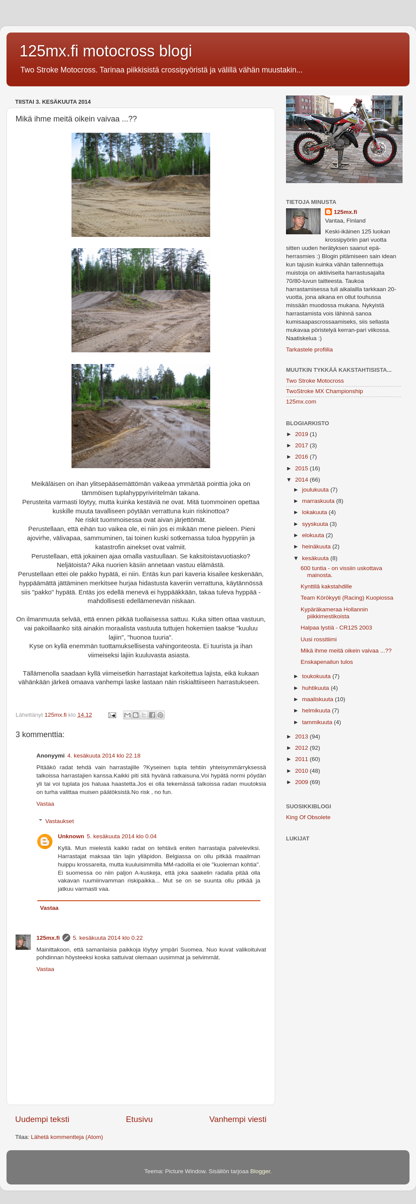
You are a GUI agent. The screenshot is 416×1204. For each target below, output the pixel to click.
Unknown (71, 836)
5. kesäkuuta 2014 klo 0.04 (121, 836)
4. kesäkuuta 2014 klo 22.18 (103, 755)
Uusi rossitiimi (319, 639)
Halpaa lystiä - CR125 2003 (336, 627)
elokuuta (314, 535)
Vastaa (45, 803)
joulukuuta (316, 489)
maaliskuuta (318, 699)
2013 (302, 736)
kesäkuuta (316, 558)
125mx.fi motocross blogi (106, 51)
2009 (302, 782)
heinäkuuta (317, 546)
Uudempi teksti (42, 1119)
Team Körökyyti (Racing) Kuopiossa (347, 597)
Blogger (260, 1171)
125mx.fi (48, 938)
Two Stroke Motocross (315, 380)
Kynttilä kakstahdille (326, 586)
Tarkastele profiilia (309, 349)
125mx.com (301, 401)
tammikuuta (318, 722)
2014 (302, 479)
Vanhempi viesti (237, 1119)
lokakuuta (315, 512)
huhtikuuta (316, 688)
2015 (302, 468)
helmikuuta (317, 710)
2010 (302, 771)
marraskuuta (319, 501)
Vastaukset (60, 821)
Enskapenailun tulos (327, 662)
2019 (302, 434)
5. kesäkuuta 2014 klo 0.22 (108, 938)
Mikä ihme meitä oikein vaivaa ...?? (346, 650)
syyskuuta (316, 524)
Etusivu (139, 1119)
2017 (302, 445)
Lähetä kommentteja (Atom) (67, 1137)
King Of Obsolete (308, 817)
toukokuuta (317, 676)
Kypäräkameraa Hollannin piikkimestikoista (334, 613)
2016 (302, 456)
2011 (302, 759)
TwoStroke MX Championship (324, 391)
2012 (302, 748)
